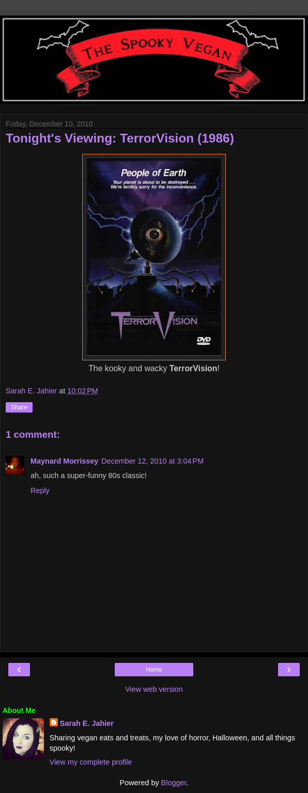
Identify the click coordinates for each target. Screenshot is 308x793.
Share (19, 407)
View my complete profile (91, 762)
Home (154, 669)
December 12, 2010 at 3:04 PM (152, 461)
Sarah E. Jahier (87, 723)
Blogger (174, 783)
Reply (40, 490)
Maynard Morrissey (64, 461)
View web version (154, 689)
